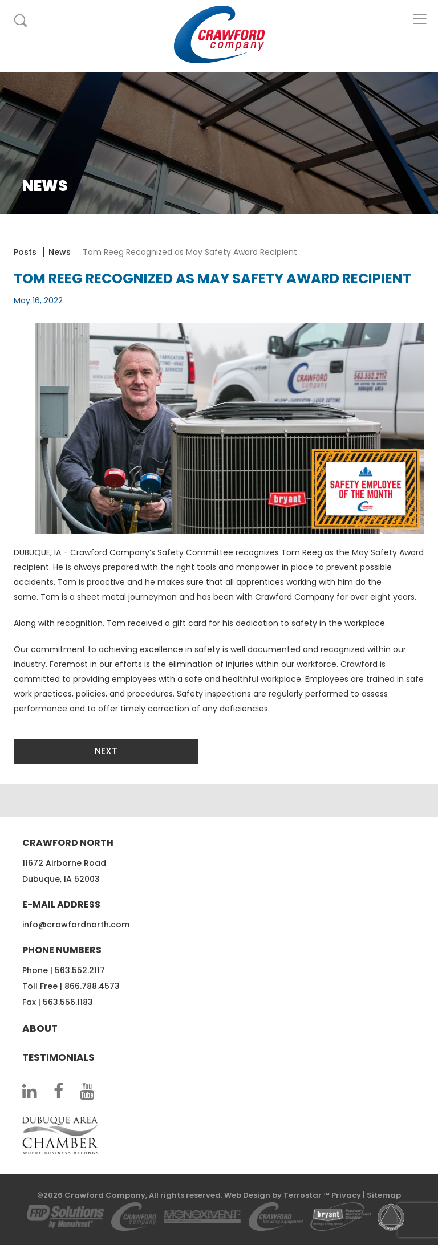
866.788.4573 (92, 986)
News (59, 252)
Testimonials (58, 1057)
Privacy (346, 1195)
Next (106, 751)
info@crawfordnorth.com (75, 924)
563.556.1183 (68, 1002)
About (40, 1028)
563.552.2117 (80, 970)
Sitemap (384, 1195)
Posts (25, 252)
